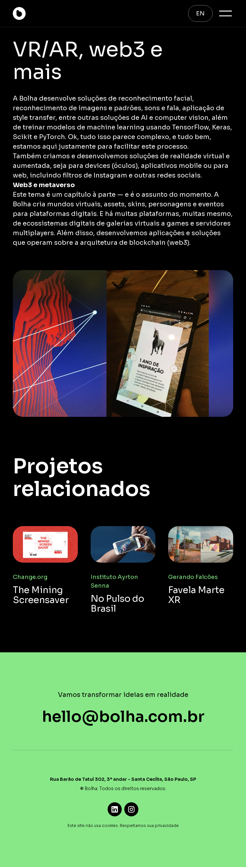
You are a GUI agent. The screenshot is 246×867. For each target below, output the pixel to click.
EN (200, 13)
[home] (19, 13)
